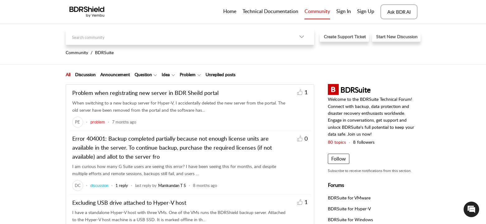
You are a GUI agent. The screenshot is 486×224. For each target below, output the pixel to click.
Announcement (115, 74)
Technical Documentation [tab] (270, 11)
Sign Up (365, 11)
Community (317, 11)
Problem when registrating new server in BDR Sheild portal (145, 92)
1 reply (122, 185)
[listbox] (301, 36)
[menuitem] (343, 11)
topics (337, 142)
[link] (77, 122)
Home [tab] (229, 11)
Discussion (85, 74)
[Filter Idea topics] (173, 74)
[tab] (68, 74)
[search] (177, 36)
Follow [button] (338, 158)
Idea (166, 74)
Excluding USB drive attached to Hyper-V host (129, 202)
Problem (188, 74)
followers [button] (364, 142)
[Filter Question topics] (155, 74)
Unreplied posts (220, 74)
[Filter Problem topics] (199, 74)
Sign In (343, 11)
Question (143, 74)
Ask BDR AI (399, 12)
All (68, 74)
